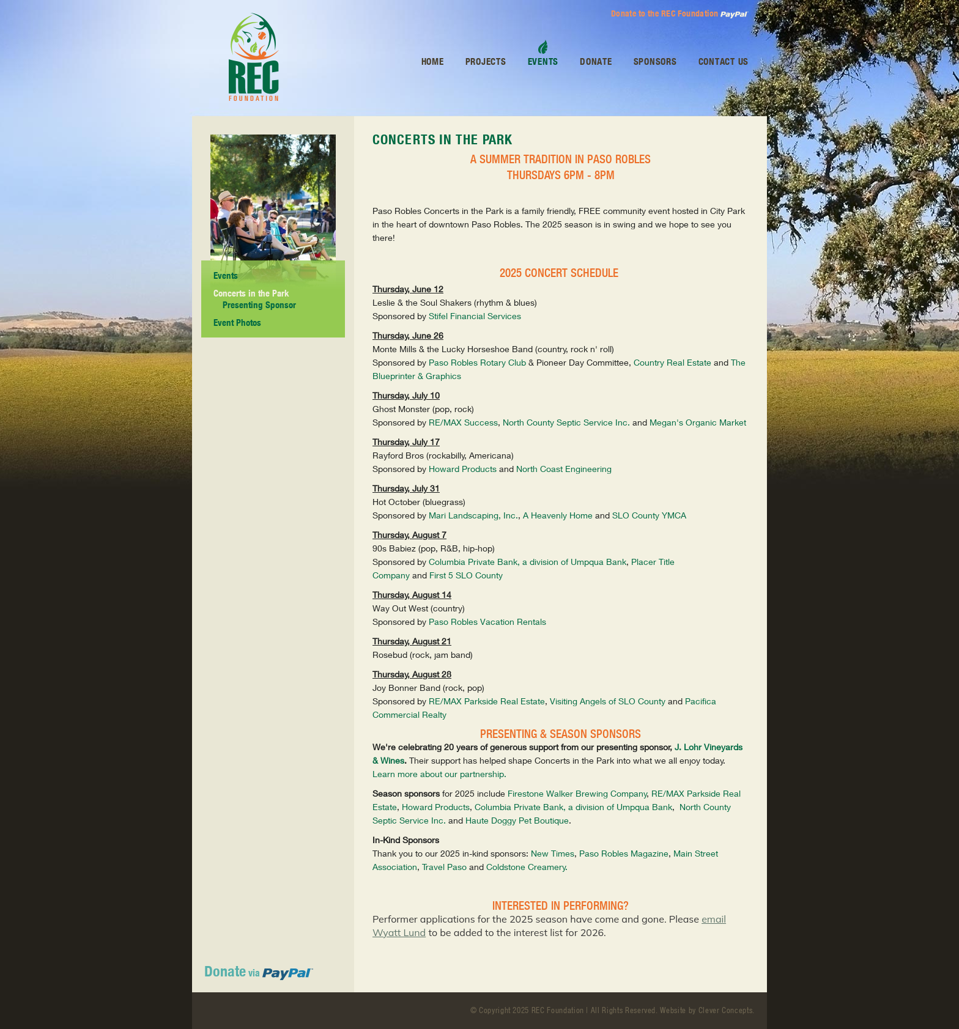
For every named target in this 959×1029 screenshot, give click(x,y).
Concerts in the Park (251, 293)
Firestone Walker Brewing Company (577, 793)
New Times (552, 853)
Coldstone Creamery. (527, 866)
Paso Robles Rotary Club (477, 362)
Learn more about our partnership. (440, 774)
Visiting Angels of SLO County (607, 701)
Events (225, 275)
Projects (485, 61)
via (258, 972)
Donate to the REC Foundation (680, 13)
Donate (596, 61)
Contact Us (723, 61)
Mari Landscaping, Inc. (473, 515)
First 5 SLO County (466, 575)
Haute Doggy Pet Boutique (517, 820)
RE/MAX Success (463, 422)
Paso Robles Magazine (623, 853)
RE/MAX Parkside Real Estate (487, 701)
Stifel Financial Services (475, 316)
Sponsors (655, 61)
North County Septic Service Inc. (566, 422)
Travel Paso (444, 866)
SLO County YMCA (649, 515)
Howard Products (463, 468)
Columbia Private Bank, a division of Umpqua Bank (527, 561)
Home (432, 61)
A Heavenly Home (558, 515)
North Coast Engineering (564, 468)
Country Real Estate (672, 362)
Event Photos (237, 322)
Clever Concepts (725, 1010)
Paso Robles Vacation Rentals (487, 621)
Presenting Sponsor (259, 305)
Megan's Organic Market (698, 422)
